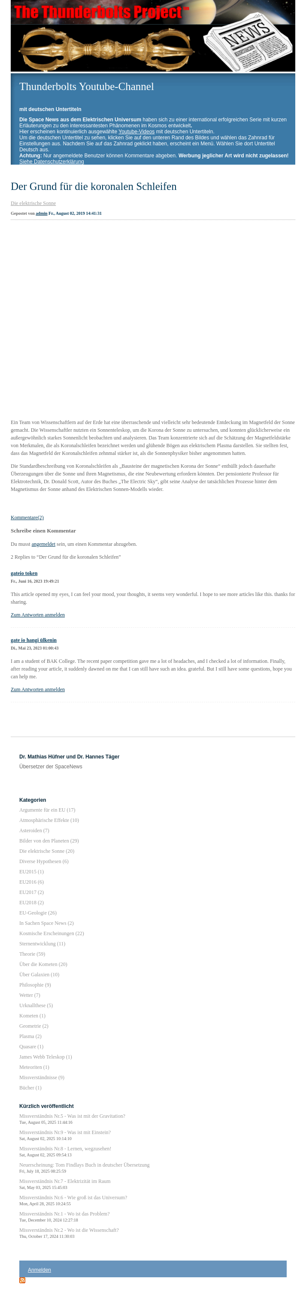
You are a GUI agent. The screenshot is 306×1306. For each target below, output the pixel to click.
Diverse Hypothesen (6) (44, 861)
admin (41, 213)
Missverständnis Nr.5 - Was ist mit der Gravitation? (72, 1119)
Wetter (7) (29, 995)
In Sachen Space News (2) (46, 923)
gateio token (24, 573)
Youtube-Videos (136, 132)
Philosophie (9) (35, 985)
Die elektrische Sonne (33, 203)
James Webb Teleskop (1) (45, 1057)
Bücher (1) (30, 1088)
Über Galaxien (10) (39, 975)
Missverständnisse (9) (41, 1077)
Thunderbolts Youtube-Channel (86, 86)
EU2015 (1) (31, 872)
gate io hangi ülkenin (34, 640)
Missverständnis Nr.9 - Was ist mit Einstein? (65, 1135)
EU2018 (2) (31, 903)
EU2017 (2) (31, 892)
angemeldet (43, 544)
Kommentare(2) (27, 518)
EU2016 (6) (31, 882)
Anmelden (39, 1270)
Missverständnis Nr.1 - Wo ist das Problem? (64, 1216)
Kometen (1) (32, 1016)
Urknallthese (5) (36, 1005)
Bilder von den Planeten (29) (49, 841)
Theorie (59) (32, 954)
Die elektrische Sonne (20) (46, 851)
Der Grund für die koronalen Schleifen (94, 186)
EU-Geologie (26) (38, 913)
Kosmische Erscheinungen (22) (51, 933)
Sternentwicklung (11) (42, 944)
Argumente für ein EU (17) (47, 810)
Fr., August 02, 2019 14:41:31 (75, 213)
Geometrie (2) (33, 1026)
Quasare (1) (31, 1047)
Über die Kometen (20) (43, 964)
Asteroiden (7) (34, 831)
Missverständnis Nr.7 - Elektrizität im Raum (65, 1184)
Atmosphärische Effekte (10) (49, 820)
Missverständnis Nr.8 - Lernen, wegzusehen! (65, 1151)
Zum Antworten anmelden (38, 615)
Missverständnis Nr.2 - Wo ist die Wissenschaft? (69, 1233)
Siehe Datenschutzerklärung (51, 162)
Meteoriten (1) (34, 1067)
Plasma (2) (30, 1036)
